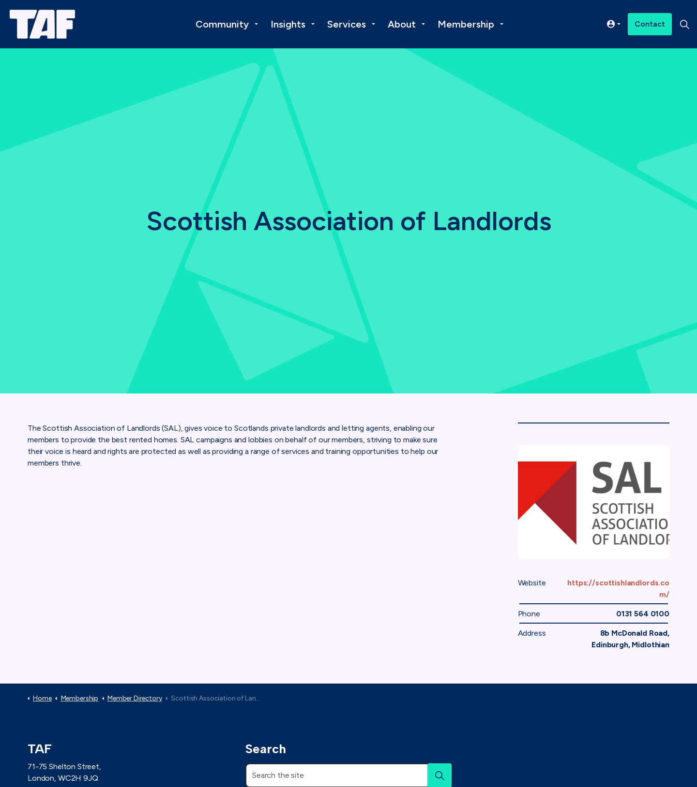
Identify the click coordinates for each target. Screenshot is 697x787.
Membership (466, 24)
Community (222, 24)
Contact (650, 24)
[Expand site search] (684, 24)
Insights (288, 24)
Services (346, 24)
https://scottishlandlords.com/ (618, 588)
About (402, 24)
